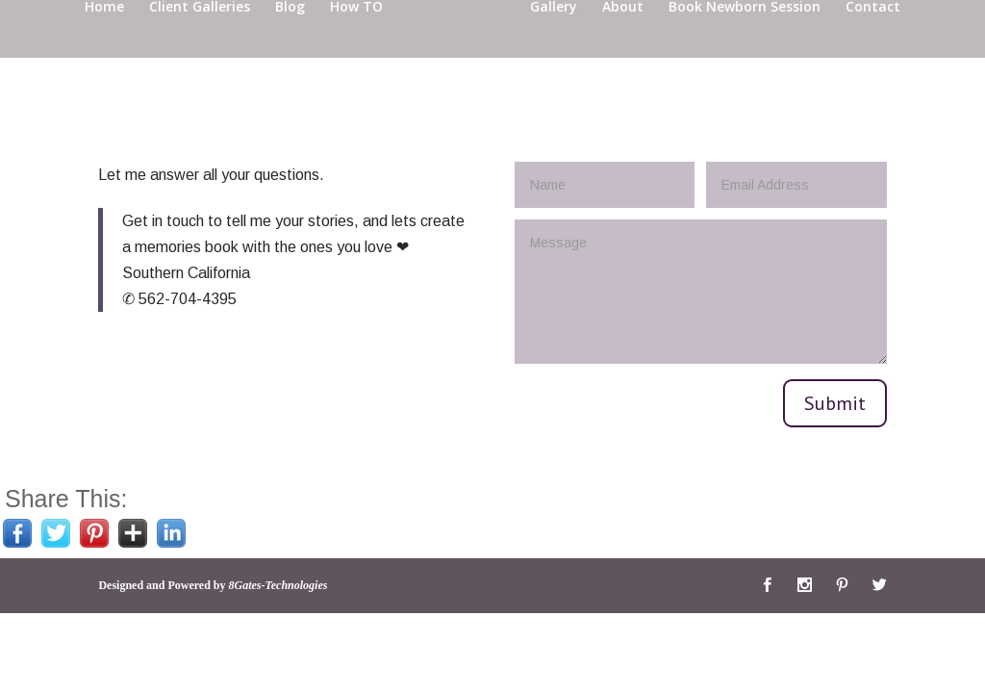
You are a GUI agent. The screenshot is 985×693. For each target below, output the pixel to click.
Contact (873, 54)
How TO (356, 54)
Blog (290, 54)
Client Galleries (199, 54)
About (623, 54)
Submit (835, 403)
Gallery (553, 54)
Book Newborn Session (745, 54)
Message (701, 291)
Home (104, 54)
